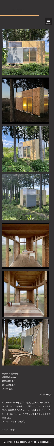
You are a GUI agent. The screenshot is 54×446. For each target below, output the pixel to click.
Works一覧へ (46, 394)
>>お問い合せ (8, 429)
